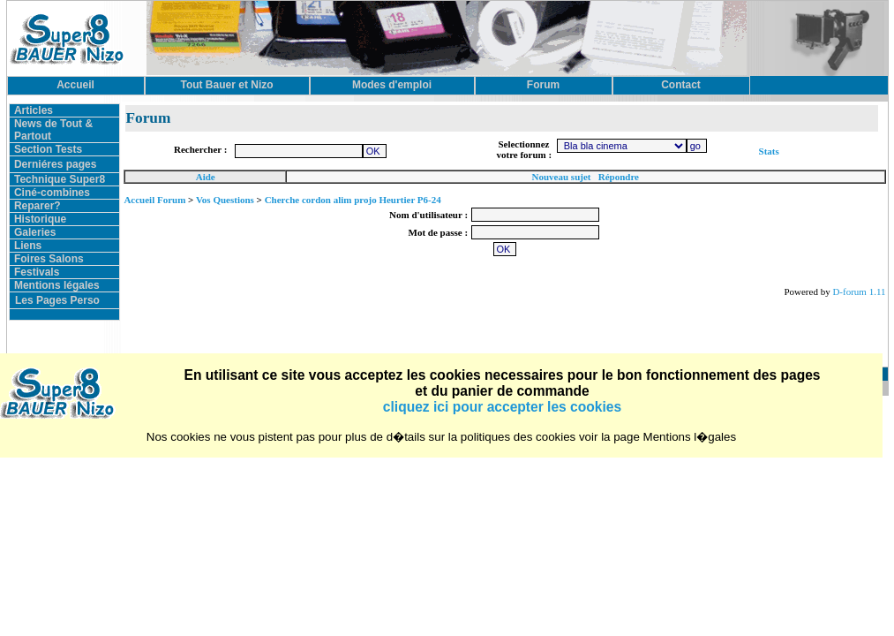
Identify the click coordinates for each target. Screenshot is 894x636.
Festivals (36, 272)
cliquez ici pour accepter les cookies (502, 406)
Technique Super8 (59, 179)
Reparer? (37, 206)
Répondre (618, 176)
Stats (769, 151)
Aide (205, 176)
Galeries (35, 232)
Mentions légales (57, 285)
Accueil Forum (154, 199)
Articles (33, 110)
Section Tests (48, 149)
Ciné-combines (52, 192)
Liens (27, 245)
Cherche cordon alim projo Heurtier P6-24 (353, 199)
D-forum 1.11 (858, 291)
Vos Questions (225, 199)
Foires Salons (49, 259)
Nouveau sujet (561, 176)
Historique (40, 219)
